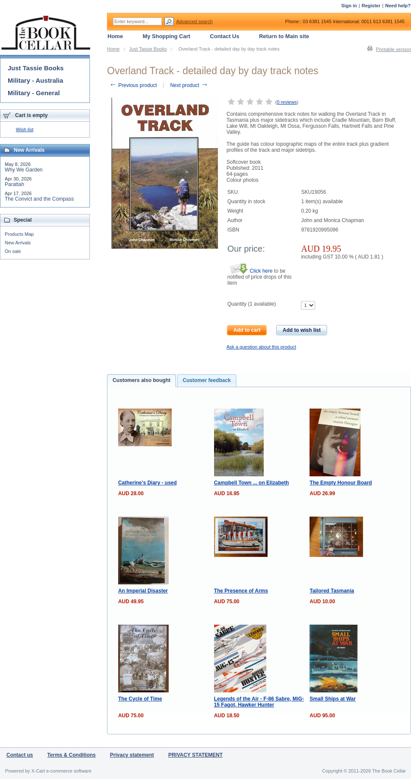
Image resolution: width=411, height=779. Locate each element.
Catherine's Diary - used (147, 483)
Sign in (349, 5)
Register (371, 5)
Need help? (398, 5)
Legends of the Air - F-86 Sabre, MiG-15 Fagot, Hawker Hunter (259, 702)
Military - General (34, 92)
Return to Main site (284, 36)
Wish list (24, 129)
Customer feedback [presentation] (207, 380)
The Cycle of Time (140, 699)
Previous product (133, 85)
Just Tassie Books (148, 48)
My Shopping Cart (166, 36)
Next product (189, 85)
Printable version (393, 49)
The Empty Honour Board (341, 483)
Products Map (19, 234)
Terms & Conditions (71, 755)
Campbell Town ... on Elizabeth (251, 483)
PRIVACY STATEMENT (195, 755)
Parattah (14, 184)
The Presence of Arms (241, 591)
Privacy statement (132, 755)
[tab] (141, 380)
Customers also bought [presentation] (141, 380)
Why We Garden (23, 170)
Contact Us (224, 36)
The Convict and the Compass (39, 199)
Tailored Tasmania (332, 591)
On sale (13, 251)
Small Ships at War (333, 699)
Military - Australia (35, 80)
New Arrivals (18, 242)
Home (113, 48)
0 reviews (287, 102)
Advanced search (194, 21)
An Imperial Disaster (143, 591)
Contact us (19, 755)
